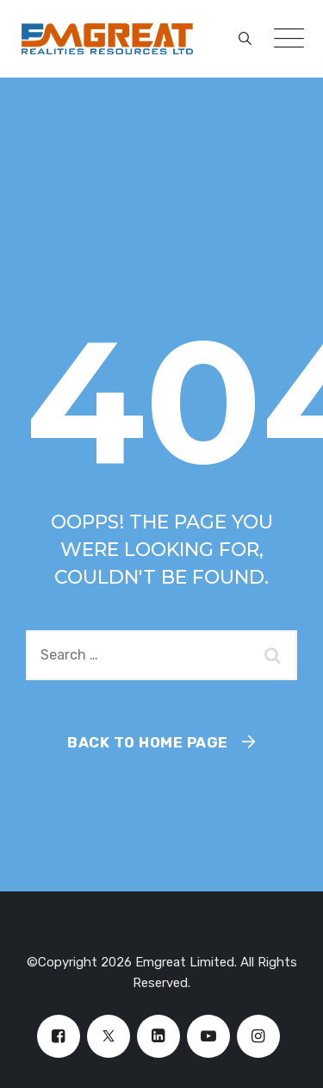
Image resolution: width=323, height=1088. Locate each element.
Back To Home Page (147, 742)
